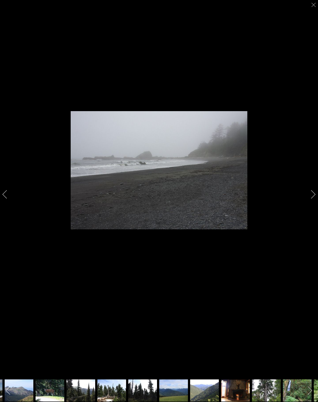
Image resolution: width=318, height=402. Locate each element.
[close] (314, 5)
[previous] (7, 194)
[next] (310, 194)
